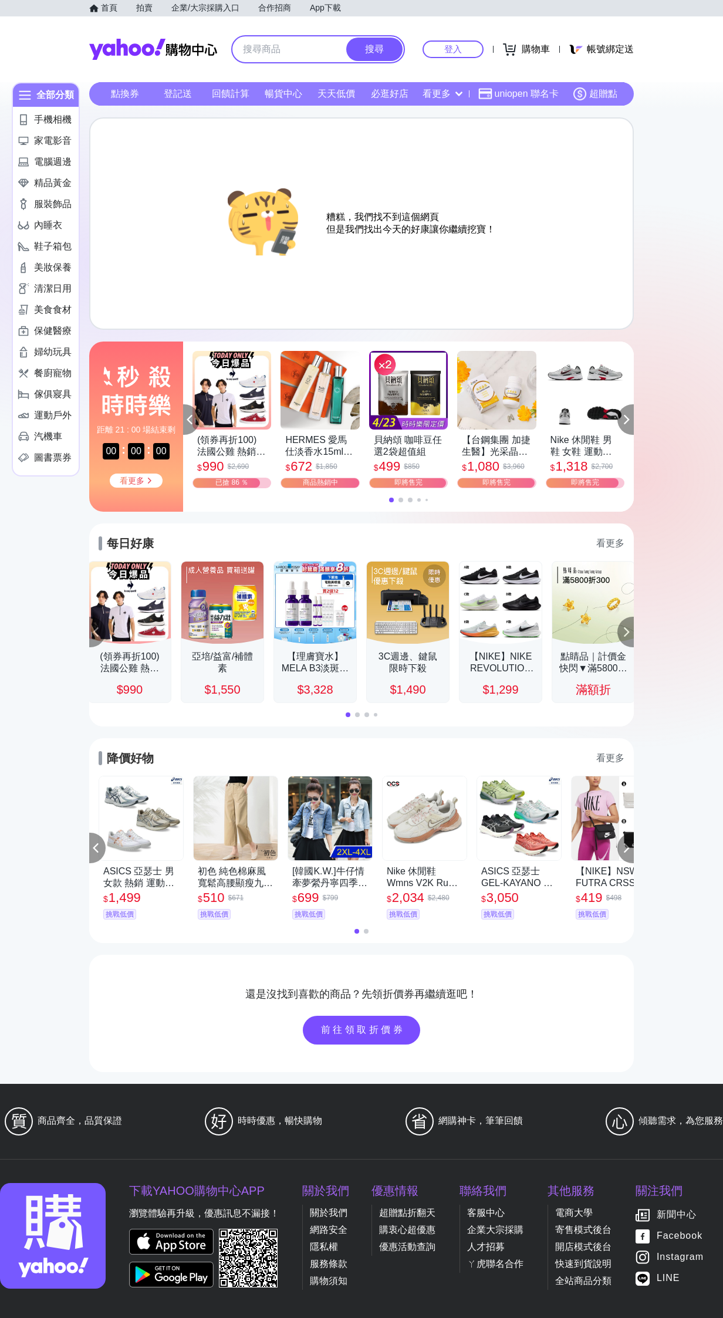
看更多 (442, 94)
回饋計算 (230, 94)
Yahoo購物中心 (153, 49)
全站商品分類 (583, 1281)
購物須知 (328, 1281)
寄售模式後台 (583, 1230)
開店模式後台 (583, 1247)
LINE (668, 1278)
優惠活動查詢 (407, 1247)
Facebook (679, 1236)
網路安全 (328, 1230)
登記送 (178, 94)
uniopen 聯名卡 (518, 94)
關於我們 (328, 1213)
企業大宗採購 (495, 1230)
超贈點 (595, 94)
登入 (453, 49)
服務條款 (328, 1264)
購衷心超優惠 (407, 1230)
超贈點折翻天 (407, 1213)
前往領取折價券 (363, 1030)
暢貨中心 (283, 94)
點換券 (125, 94)
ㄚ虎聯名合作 (495, 1264)
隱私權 (324, 1247)
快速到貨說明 (583, 1264)
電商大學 (574, 1213)
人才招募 (486, 1247)
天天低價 (336, 94)
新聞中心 (677, 1215)
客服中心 (486, 1213)
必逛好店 (389, 94)
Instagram (680, 1257)
